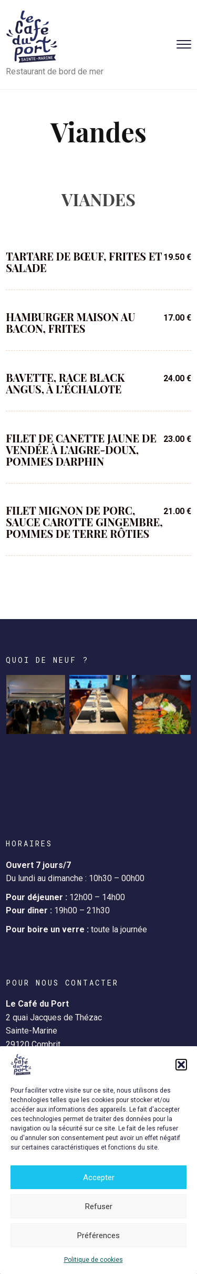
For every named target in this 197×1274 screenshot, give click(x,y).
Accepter (99, 1177)
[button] (181, 1064)
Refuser (98, 1206)
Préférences (98, 1235)
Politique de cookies (93, 1259)
